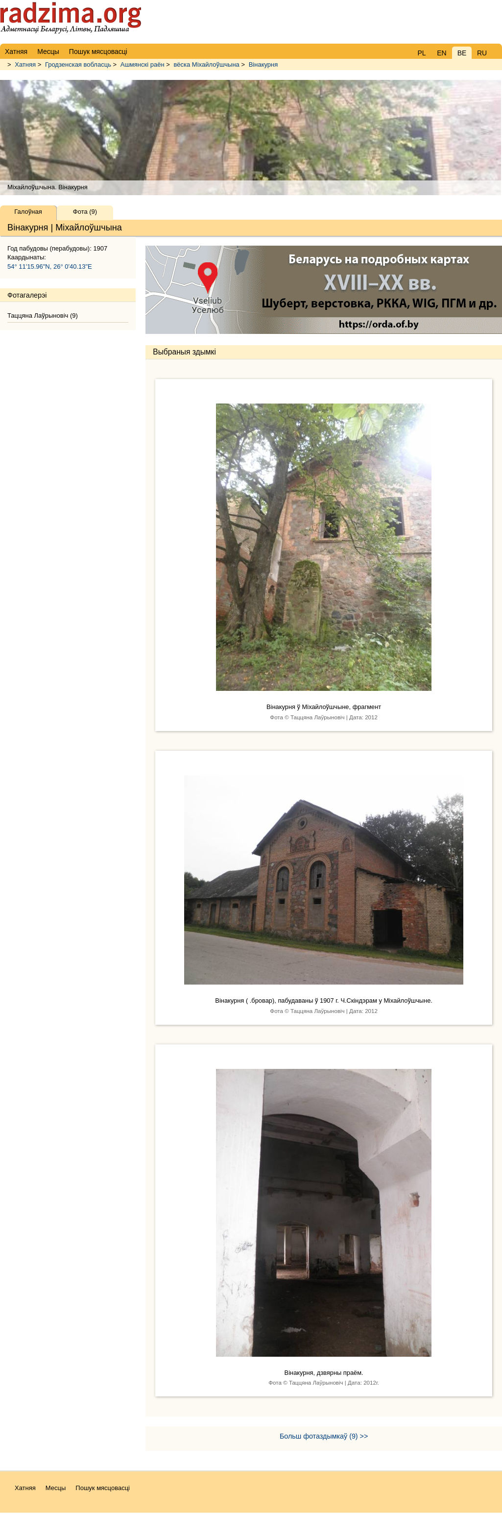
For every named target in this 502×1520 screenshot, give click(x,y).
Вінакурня (263, 64)
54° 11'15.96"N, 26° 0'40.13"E (49, 266)
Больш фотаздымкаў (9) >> (324, 1436)
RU (482, 53)
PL (421, 53)
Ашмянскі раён (142, 64)
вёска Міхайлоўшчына (206, 64)
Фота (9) (85, 211)
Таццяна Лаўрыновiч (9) (42, 315)
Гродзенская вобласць (78, 64)
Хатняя (25, 64)
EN (441, 53)
